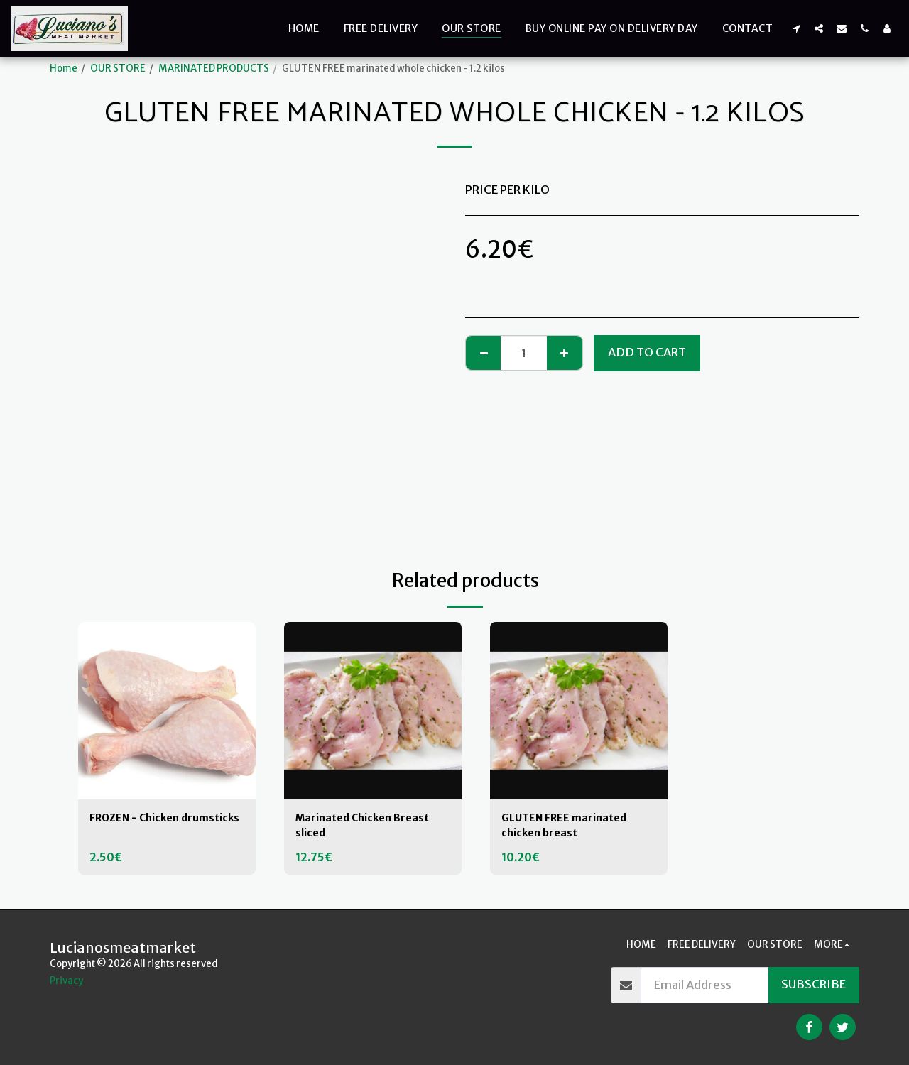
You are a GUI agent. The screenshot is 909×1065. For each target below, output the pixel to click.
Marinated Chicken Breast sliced (371, 828)
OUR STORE (118, 68)
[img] (167, 710)
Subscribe (813, 984)
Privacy (66, 981)
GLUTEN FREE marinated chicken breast (572, 828)
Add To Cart (647, 352)
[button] (796, 28)
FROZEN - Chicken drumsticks (140, 828)
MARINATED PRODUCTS (213, 68)
